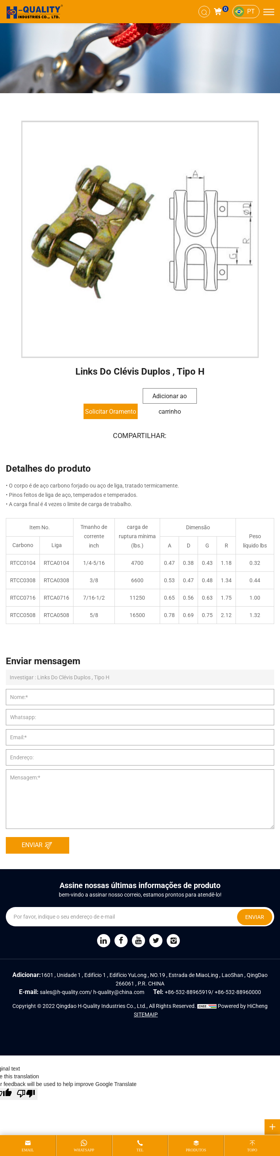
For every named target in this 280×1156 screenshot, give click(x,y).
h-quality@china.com (118, 992)
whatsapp (84, 1150)
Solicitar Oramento (110, 411)
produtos (196, 1150)
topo (252, 1150)
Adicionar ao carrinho (169, 398)
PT (251, 11)
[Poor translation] (26, 1094)
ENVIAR (39, 845)
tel (140, 1150)
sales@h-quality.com (65, 992)
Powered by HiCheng (243, 1006)
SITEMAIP (146, 1014)
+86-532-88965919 (188, 992)
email (28, 1150)
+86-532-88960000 (238, 992)
